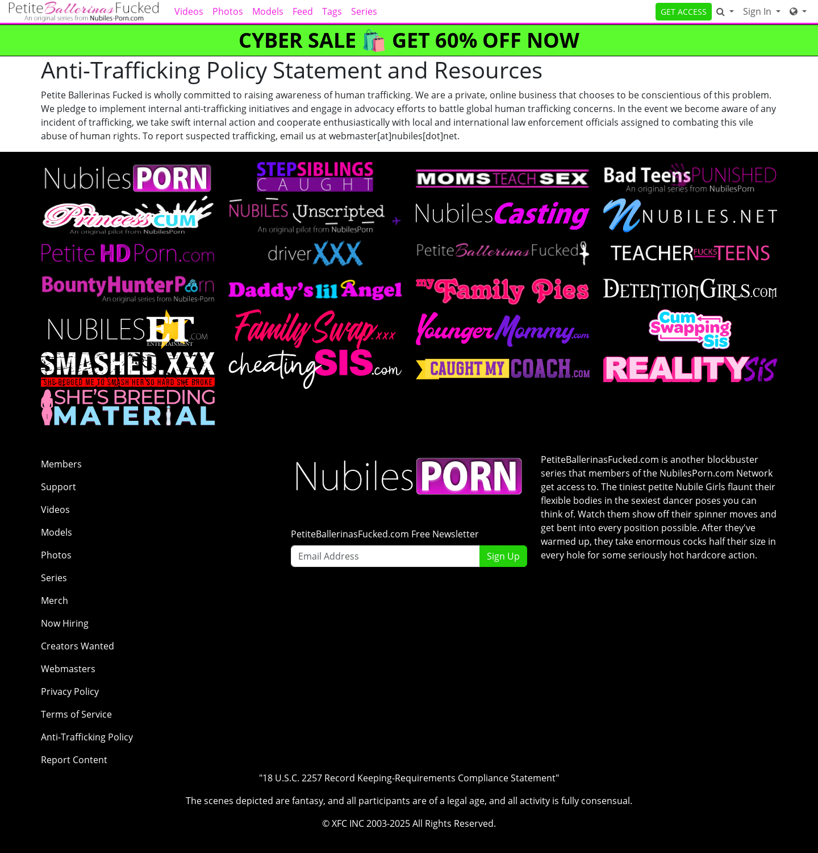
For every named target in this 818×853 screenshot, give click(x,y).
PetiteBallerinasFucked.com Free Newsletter (385, 534)
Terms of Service (76, 714)
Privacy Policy (70, 691)
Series (364, 11)
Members (61, 464)
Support (58, 487)
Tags (332, 11)
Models (267, 11)
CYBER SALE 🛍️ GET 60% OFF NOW (409, 40)
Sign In (758, 11)
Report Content (74, 759)
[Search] (725, 11)
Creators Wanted (77, 646)
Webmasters (68, 668)
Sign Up (503, 556)
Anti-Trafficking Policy (87, 737)
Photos (227, 11)
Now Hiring (65, 623)
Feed (303, 11)
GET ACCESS (684, 11)
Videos (188, 11)
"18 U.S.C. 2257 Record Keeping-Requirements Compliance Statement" (409, 778)
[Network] (798, 11)
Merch (54, 600)
